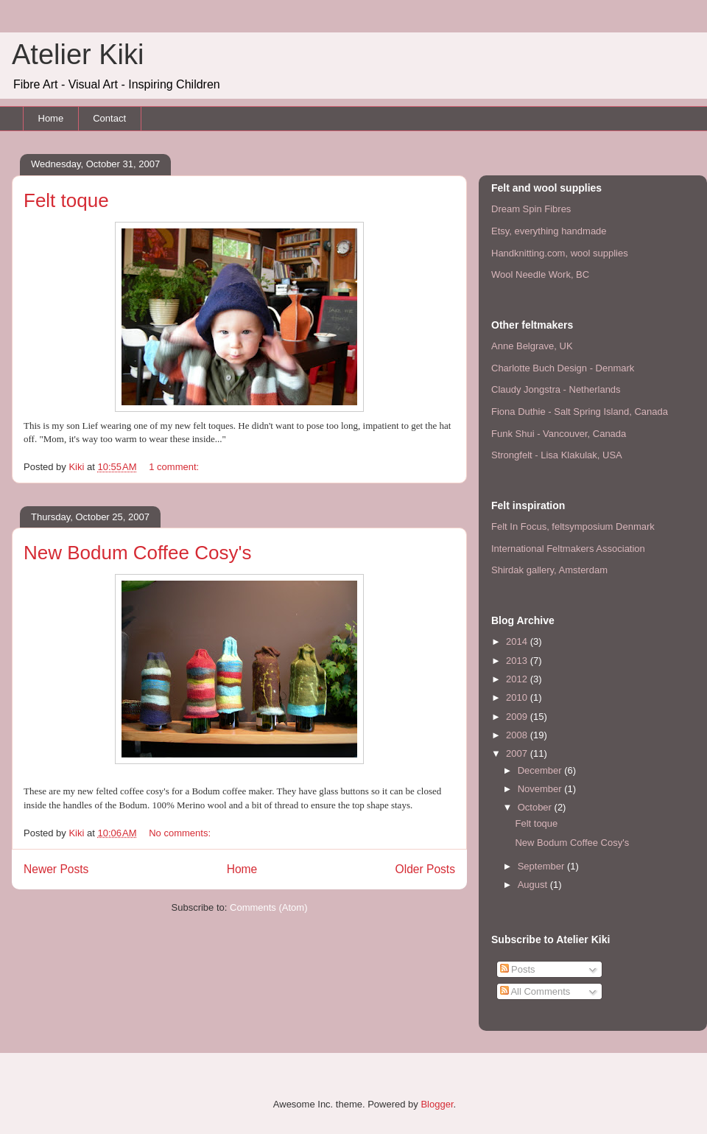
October (536, 807)
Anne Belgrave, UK (532, 345)
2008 (518, 735)
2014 (518, 641)
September (542, 866)
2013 (518, 660)
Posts (517, 969)
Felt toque (66, 200)
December (541, 770)
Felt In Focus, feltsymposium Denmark (573, 526)
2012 (518, 679)
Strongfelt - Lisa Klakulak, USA (556, 455)
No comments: (181, 833)
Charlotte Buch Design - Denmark (562, 368)
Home (51, 118)
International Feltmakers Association (568, 548)
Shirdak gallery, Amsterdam (549, 569)
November (541, 788)
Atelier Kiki (78, 54)
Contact (109, 118)
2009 (518, 716)
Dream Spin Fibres (531, 208)
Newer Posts (56, 869)
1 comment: (175, 466)
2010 (518, 697)
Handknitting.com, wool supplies (559, 253)
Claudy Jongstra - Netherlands (556, 389)
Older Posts (425, 869)
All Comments (535, 991)
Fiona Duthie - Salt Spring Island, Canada (579, 411)
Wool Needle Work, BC (540, 274)
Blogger (437, 1104)
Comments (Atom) (268, 907)
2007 (518, 753)
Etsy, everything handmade (549, 231)
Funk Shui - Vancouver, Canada (558, 433)
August (534, 884)
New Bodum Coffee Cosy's (137, 553)
